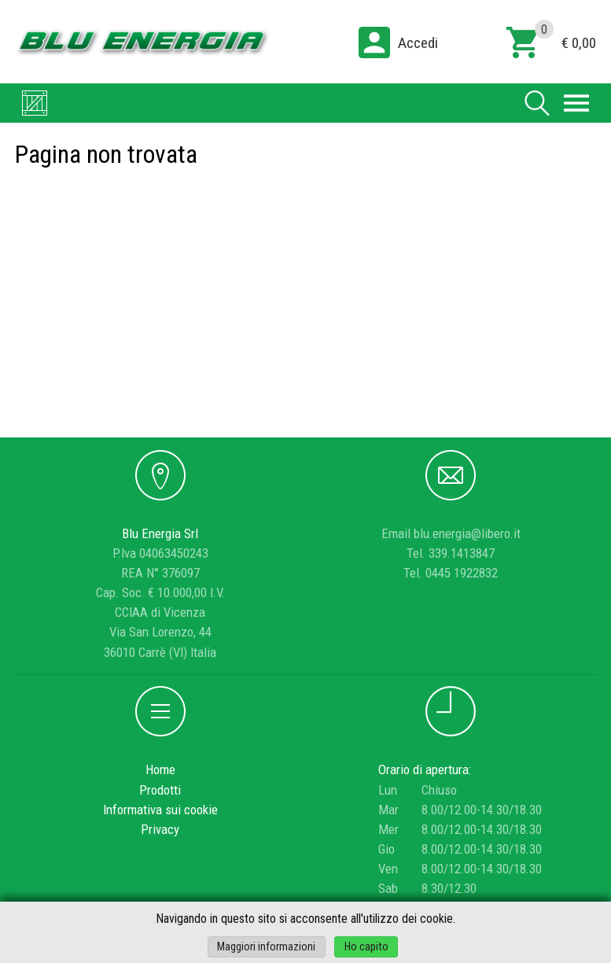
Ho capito (366, 947)
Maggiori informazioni (266, 947)
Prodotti (160, 790)
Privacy (160, 829)
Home (160, 769)
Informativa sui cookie (160, 809)
